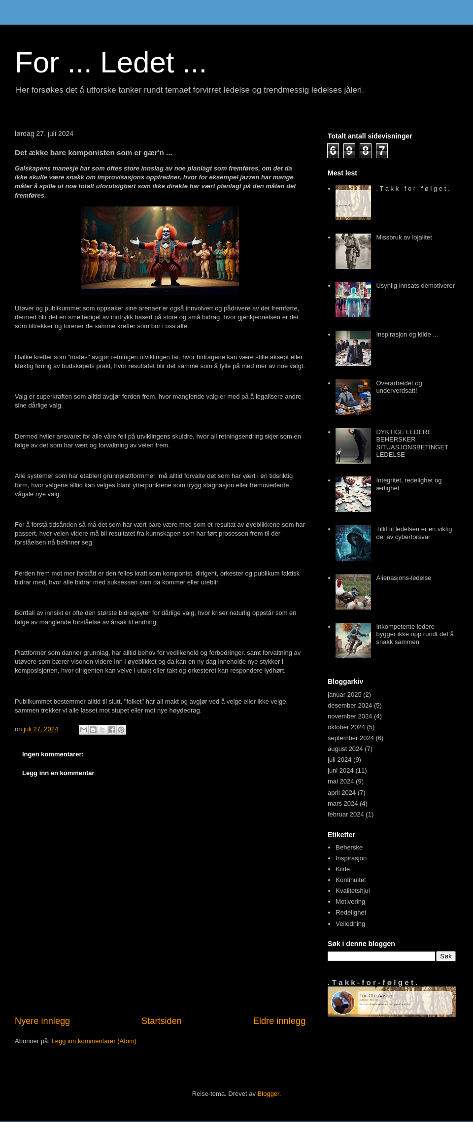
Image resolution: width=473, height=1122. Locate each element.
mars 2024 (343, 803)
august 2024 (345, 748)
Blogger (268, 1093)
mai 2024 (341, 781)
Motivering (350, 901)
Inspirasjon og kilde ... (407, 334)
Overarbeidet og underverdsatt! (399, 387)
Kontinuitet (351, 880)
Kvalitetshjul (353, 890)
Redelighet (351, 912)
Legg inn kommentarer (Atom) (93, 1041)
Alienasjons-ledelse (403, 577)
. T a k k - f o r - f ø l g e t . (412, 188)
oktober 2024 (346, 727)
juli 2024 (339, 759)
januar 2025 (345, 694)
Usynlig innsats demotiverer (415, 285)
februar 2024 (346, 814)
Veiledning (350, 923)
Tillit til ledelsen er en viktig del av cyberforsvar (414, 533)
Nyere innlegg (42, 1021)
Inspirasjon (351, 858)
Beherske (349, 847)
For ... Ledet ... (111, 62)
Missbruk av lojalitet (404, 237)
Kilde (343, 869)
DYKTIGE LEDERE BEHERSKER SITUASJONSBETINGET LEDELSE (412, 443)
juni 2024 (341, 770)
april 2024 (342, 792)
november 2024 (350, 716)
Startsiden (161, 1021)
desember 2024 (350, 705)
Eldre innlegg (279, 1021)
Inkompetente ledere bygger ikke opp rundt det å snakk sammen (415, 634)
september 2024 (351, 738)
